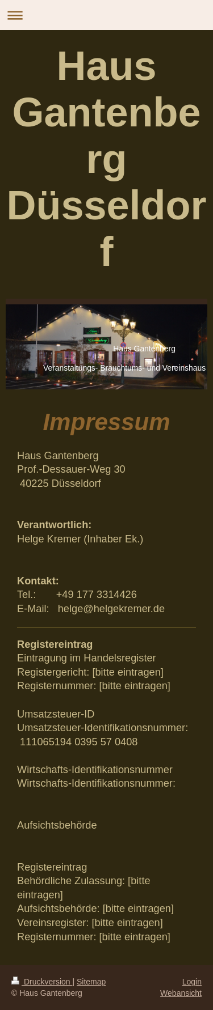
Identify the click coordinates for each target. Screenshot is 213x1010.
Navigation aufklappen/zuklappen (106, 15)
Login (192, 981)
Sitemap (91, 981)
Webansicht (181, 993)
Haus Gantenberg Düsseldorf (106, 158)
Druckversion (41, 981)
